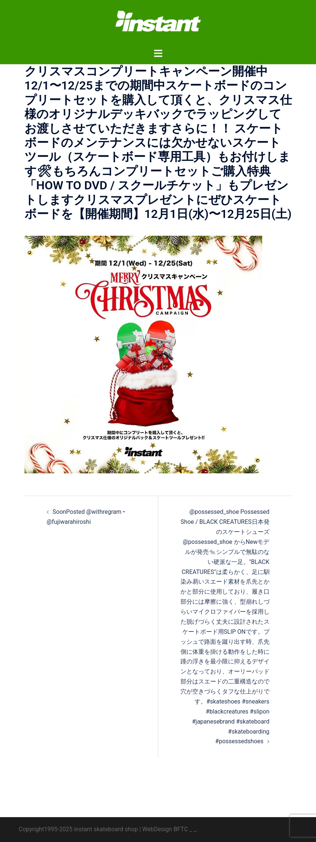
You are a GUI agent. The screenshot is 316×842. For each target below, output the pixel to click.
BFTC (180, 829)
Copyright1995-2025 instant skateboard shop (78, 829)
